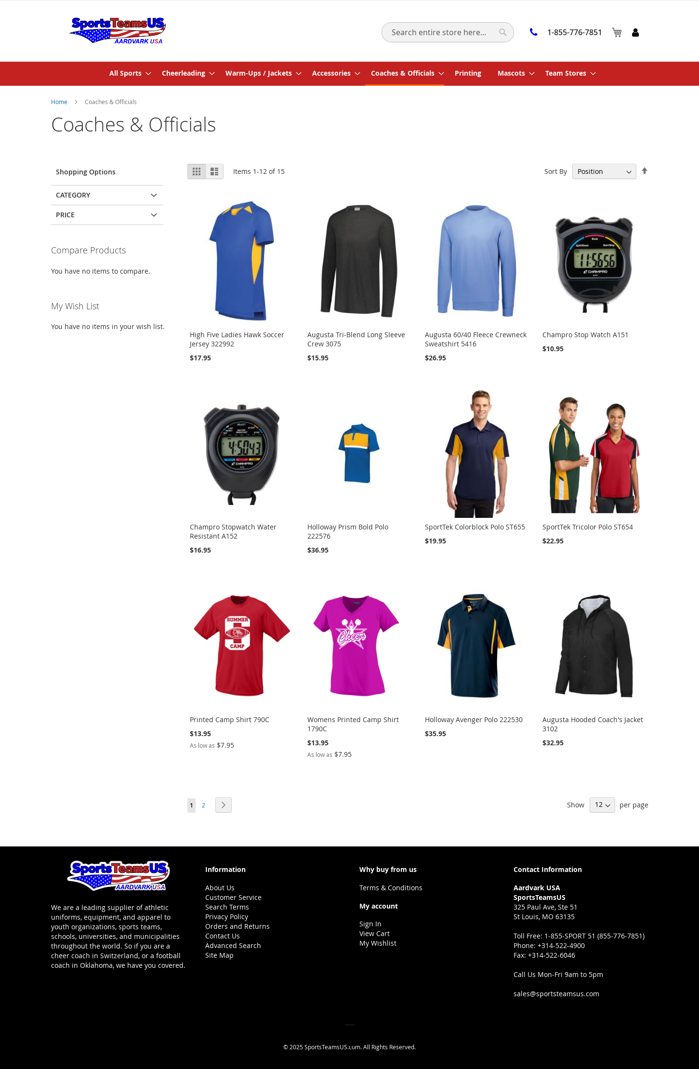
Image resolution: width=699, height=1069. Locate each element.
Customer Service (233, 897)
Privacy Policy (226, 916)
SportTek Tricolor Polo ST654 (587, 526)
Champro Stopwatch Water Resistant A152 (233, 531)
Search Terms (227, 906)
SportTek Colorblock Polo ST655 (475, 526)
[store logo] (117, 30)
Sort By (555, 171)
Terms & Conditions (390, 887)
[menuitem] (127, 73)
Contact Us (222, 935)
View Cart (374, 933)
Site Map (219, 955)
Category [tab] (73, 194)
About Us (220, 887)
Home (60, 102)
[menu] (349, 74)
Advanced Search (233, 945)
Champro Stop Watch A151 (585, 334)
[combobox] (448, 32)
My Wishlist (377, 943)
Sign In (370, 923)
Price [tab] (65, 214)
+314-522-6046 (551, 955)
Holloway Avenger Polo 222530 (474, 719)
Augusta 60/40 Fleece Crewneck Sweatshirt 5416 (476, 339)
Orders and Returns (237, 926)
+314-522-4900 (561, 945)
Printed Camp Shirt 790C (229, 719)
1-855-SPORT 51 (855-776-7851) (594, 935)
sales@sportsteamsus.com (556, 993)
